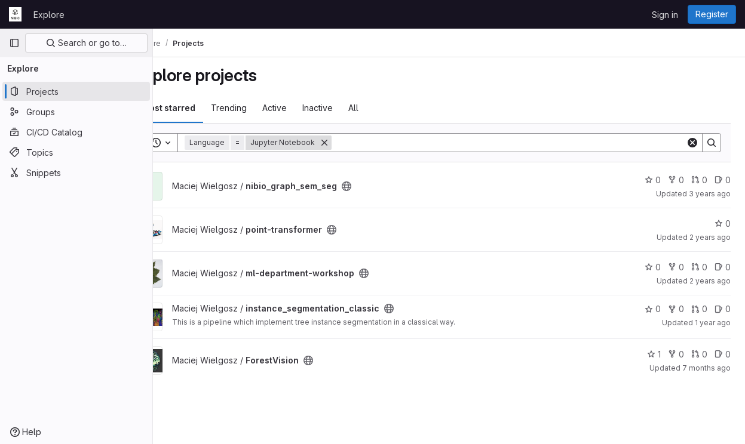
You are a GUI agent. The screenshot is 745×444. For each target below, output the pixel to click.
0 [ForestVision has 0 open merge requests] (699, 354)
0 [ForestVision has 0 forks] (676, 354)
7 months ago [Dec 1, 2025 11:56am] (706, 367)
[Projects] (76, 91)
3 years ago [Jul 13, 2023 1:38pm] (710, 193)
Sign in (665, 15)
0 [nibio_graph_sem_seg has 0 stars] (653, 180)
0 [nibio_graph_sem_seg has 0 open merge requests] (699, 180)
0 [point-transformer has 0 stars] (723, 223)
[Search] (525, 142)
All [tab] (387, 108)
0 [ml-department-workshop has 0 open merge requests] (699, 267)
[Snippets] (76, 172)
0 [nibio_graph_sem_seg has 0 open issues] (723, 180)
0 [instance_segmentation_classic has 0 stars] (653, 309)
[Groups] (76, 111)
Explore (49, 15)
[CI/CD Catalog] (76, 131)
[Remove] (358, 142)
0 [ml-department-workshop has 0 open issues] (723, 267)
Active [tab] (308, 108)
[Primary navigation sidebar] (14, 43)
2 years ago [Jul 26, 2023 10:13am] (710, 237)
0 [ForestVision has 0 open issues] (723, 354)
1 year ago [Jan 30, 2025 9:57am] (713, 322)
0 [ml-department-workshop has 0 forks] (676, 267)
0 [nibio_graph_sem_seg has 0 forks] (676, 180)
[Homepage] (15, 14)
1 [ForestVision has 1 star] (654, 354)
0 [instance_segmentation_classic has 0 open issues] (723, 309)
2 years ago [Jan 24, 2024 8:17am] (710, 280)
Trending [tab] (262, 108)
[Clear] (692, 142)
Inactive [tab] (351, 108)
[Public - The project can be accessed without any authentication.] (380, 186)
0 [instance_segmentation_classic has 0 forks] (676, 309)
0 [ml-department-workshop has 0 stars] (653, 267)
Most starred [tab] (202, 108)
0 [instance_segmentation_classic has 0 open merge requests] (699, 309)
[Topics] (76, 152)
